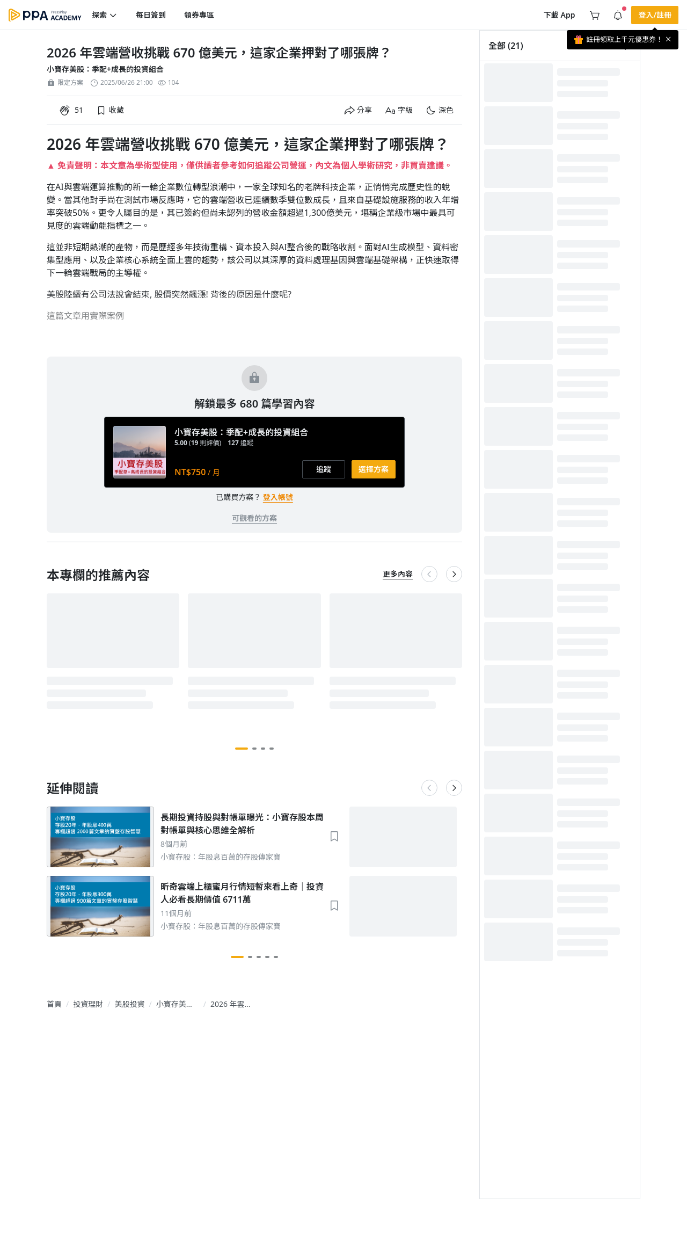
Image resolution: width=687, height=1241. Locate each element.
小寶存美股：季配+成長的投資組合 (105, 69)
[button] (105, 15)
